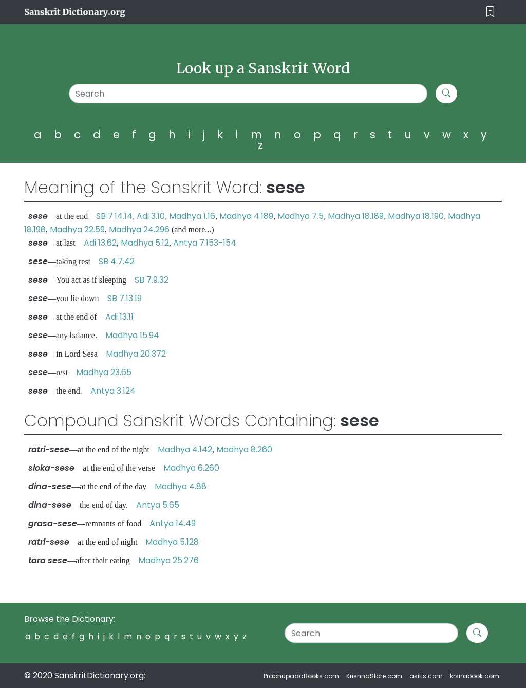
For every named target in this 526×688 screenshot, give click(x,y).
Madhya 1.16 (192, 216)
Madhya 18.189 (356, 216)
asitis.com (426, 676)
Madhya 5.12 (145, 243)
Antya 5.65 (157, 505)
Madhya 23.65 (104, 372)
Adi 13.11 (119, 317)
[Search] (248, 93)
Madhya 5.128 (172, 542)
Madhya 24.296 (139, 229)
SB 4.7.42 (117, 261)
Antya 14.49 (172, 523)
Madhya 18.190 (416, 216)
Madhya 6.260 (191, 468)
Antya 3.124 (113, 391)
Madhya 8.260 (244, 449)
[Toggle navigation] (490, 12)
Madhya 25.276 (168, 560)
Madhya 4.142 (185, 449)
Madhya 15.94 (132, 335)
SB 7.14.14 (114, 216)
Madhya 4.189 (246, 216)
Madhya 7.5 (300, 216)
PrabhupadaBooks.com (301, 676)
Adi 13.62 (100, 243)
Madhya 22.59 (77, 229)
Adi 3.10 (151, 216)
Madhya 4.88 (180, 486)
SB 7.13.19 (124, 298)
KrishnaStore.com (374, 676)
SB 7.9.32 (151, 280)
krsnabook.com (474, 676)
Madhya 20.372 (136, 354)
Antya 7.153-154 (204, 243)
